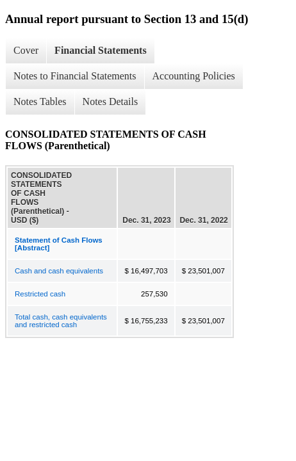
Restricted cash (40, 294)
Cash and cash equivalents (59, 271)
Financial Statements (100, 50)
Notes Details (110, 101)
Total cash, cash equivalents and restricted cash (61, 320)
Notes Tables (40, 101)
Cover (25, 50)
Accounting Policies (193, 75)
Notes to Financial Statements (74, 75)
